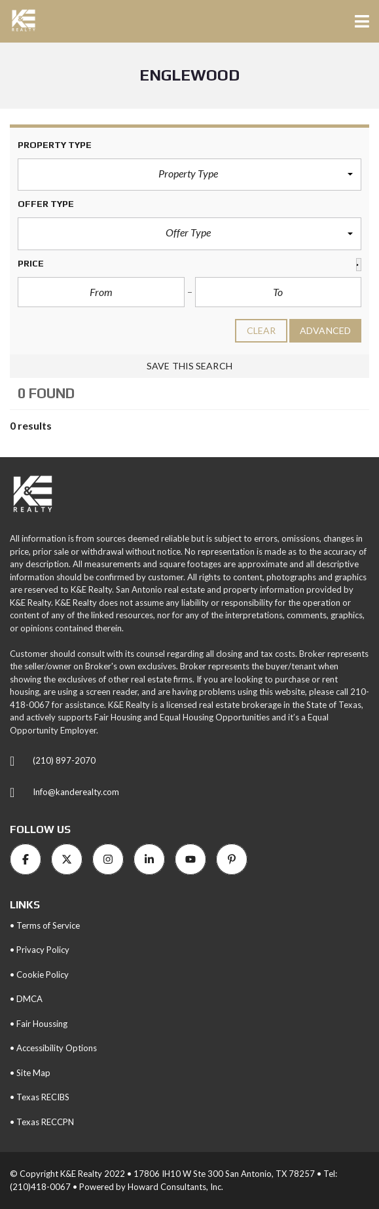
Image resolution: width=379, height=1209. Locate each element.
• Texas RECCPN (42, 1122)
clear (261, 330)
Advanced (325, 330)
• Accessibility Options (53, 1048)
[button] (189, 174)
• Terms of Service (45, 925)
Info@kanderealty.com (76, 792)
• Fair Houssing (38, 1023)
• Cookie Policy (39, 974)
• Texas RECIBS (39, 1097)
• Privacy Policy (39, 949)
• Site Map (30, 1073)
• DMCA (26, 999)
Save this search (189, 365)
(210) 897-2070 (64, 760)
